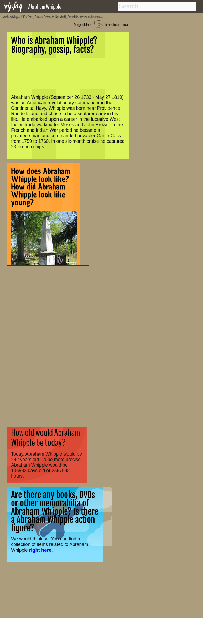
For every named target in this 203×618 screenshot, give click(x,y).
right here (40, 550)
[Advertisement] (48, 345)
